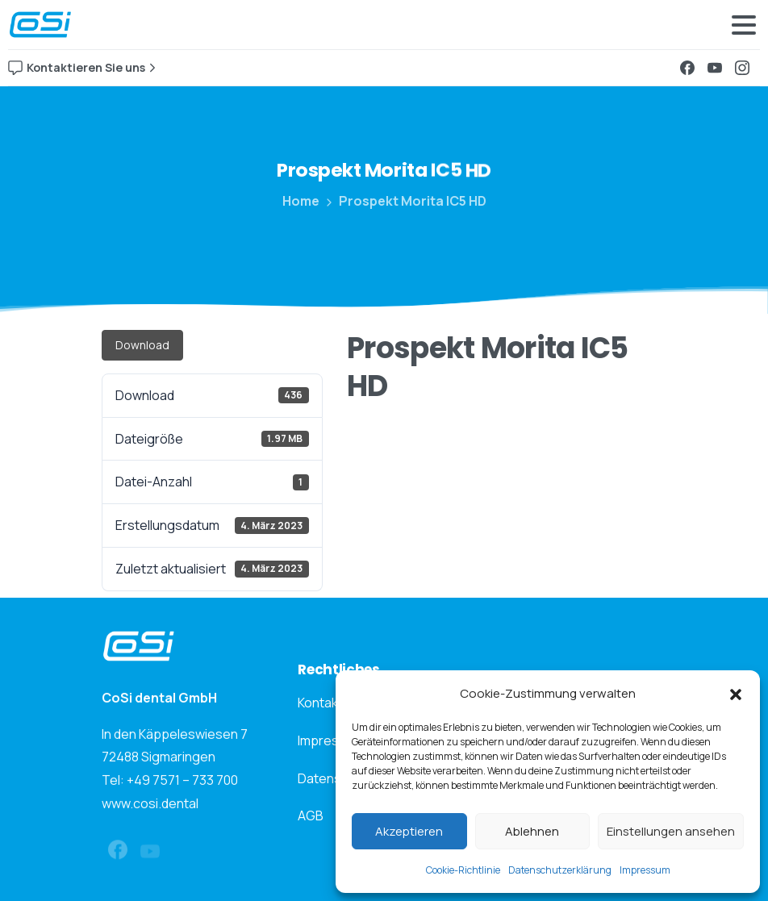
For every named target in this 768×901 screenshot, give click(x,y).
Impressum (645, 870)
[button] (736, 694)
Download (142, 344)
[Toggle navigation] (744, 25)
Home (300, 201)
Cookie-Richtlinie (463, 870)
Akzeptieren (409, 831)
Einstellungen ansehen (671, 831)
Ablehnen (532, 831)
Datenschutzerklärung (559, 870)
